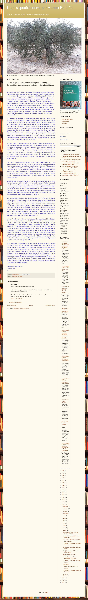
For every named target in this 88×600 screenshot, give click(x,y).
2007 (63, 582)
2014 (63, 499)
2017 (63, 492)
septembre (65, 513)
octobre (65, 511)
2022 (63, 480)
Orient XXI (64, 123)
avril (64, 525)
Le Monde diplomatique (67, 119)
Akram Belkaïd (63, 136)
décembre (65, 506)
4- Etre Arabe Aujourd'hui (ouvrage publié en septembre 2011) (70, 163)
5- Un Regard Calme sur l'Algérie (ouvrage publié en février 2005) (70, 167)
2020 (63, 485)
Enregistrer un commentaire (15, 302)
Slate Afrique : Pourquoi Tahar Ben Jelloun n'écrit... (71, 540)
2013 (63, 502)
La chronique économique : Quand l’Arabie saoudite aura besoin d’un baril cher (65, 245)
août (64, 516)
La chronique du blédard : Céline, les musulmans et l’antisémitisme (65, 380)
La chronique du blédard (17, 276)
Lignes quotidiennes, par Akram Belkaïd (40, 7)
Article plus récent (11, 305)
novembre (65, 508)
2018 (63, 490)
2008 (63, 580)
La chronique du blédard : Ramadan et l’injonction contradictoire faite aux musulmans (65, 334)
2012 (63, 504)
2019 (63, 487)
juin (64, 520)
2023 (63, 478)
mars (64, 528)
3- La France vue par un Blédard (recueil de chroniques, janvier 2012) (71, 160)
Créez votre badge (64, 139)
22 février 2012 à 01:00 (16, 298)
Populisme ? (66, 564)
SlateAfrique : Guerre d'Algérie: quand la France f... (70, 533)
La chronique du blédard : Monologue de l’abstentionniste (65, 359)
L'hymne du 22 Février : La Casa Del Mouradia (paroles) (65, 289)
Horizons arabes (65, 121)
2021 (63, 482)
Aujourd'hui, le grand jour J (69, 554)
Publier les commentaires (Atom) (21, 308)
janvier (65, 574)
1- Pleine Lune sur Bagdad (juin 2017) (71, 154)
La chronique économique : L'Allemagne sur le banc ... (70, 557)
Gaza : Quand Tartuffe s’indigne (65, 423)
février (65, 530)
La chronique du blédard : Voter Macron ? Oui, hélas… (65, 268)
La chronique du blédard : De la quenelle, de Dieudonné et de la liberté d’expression (65, 447)
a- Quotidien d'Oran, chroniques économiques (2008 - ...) (69, 170)
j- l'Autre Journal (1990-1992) (69, 173)
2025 (63, 473)
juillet (64, 518)
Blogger (46, 592)
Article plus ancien (50, 305)
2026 (63, 470)
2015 (63, 497)
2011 (63, 577)
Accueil (31, 305)
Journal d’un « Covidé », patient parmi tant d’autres (65, 310)
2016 (63, 494)
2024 (63, 475)
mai (64, 523)
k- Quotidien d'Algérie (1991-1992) (70, 175)
